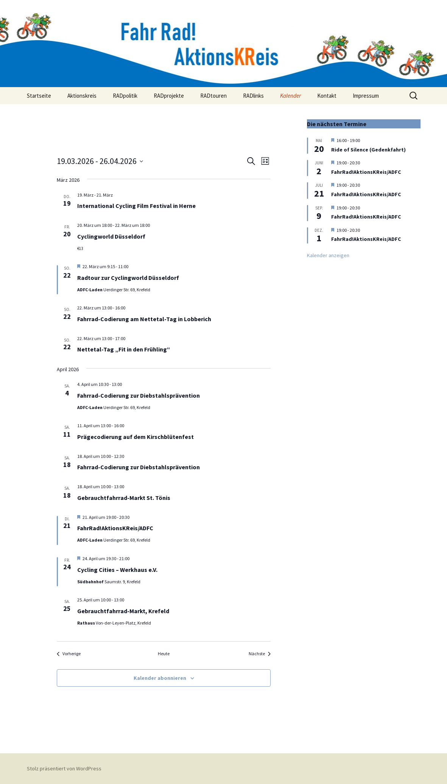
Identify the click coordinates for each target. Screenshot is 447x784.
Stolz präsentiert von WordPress (64, 768)
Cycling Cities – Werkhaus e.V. (117, 569)
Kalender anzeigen (328, 255)
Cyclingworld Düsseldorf (111, 236)
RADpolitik (125, 95)
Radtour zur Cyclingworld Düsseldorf (128, 277)
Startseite (39, 95)
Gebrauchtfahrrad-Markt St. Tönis (123, 497)
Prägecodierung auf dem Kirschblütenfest (135, 436)
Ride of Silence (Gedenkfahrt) (368, 149)
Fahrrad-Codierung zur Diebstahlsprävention (138, 395)
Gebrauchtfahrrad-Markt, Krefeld (123, 611)
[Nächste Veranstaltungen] (260, 654)
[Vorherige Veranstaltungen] (69, 654)
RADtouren (213, 95)
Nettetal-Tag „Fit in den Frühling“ (123, 349)
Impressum (366, 95)
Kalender (290, 95)
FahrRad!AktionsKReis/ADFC (115, 528)
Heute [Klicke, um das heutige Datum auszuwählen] (164, 653)
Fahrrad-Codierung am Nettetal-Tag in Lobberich (144, 319)
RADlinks (253, 95)
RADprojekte (169, 95)
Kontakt (326, 95)
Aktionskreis (82, 95)
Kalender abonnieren (160, 678)
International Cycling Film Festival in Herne (136, 205)
